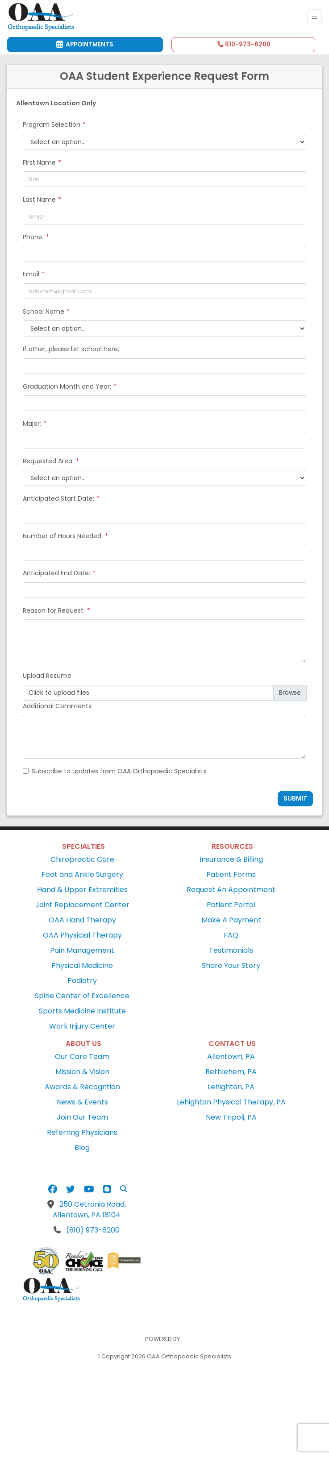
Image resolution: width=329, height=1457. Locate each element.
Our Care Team (82, 1056)
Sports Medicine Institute (82, 1011)
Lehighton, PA (231, 1087)
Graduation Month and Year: (67, 386)
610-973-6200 (244, 44)
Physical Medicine (82, 965)
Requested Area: (48, 461)
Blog (82, 1147)
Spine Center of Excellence (82, 996)
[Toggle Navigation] (314, 16)
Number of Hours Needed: (63, 535)
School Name (43, 311)
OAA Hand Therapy (82, 920)
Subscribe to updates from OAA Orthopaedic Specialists (119, 771)
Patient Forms (231, 874)
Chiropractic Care (82, 859)
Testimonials (231, 950)
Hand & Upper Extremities (82, 889)
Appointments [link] (84, 44)
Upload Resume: (48, 675)
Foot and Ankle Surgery (82, 874)
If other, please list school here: (71, 349)
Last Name (39, 199)
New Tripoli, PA (231, 1117)
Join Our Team (82, 1117)
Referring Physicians (82, 1132)
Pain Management (82, 950)
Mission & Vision (82, 1072)
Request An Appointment (231, 889)
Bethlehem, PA (231, 1072)
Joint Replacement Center (82, 905)
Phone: (33, 236)
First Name (39, 162)
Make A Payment (231, 920)
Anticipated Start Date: (58, 498)
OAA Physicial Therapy (82, 935)
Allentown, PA (231, 1056)
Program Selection (51, 124)
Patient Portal (231, 905)
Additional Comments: (58, 706)
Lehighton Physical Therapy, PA (231, 1102)
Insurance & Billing (231, 859)
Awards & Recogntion (82, 1087)
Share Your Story (231, 965)
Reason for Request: (54, 610)
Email (31, 274)
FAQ (231, 935)
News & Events (82, 1102)
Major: (32, 423)
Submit (295, 798)
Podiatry (82, 980)
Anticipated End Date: (56, 573)
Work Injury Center (82, 1026)
